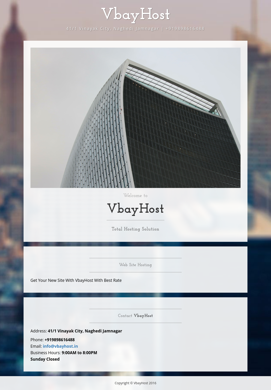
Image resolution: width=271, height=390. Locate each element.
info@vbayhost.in (60, 346)
